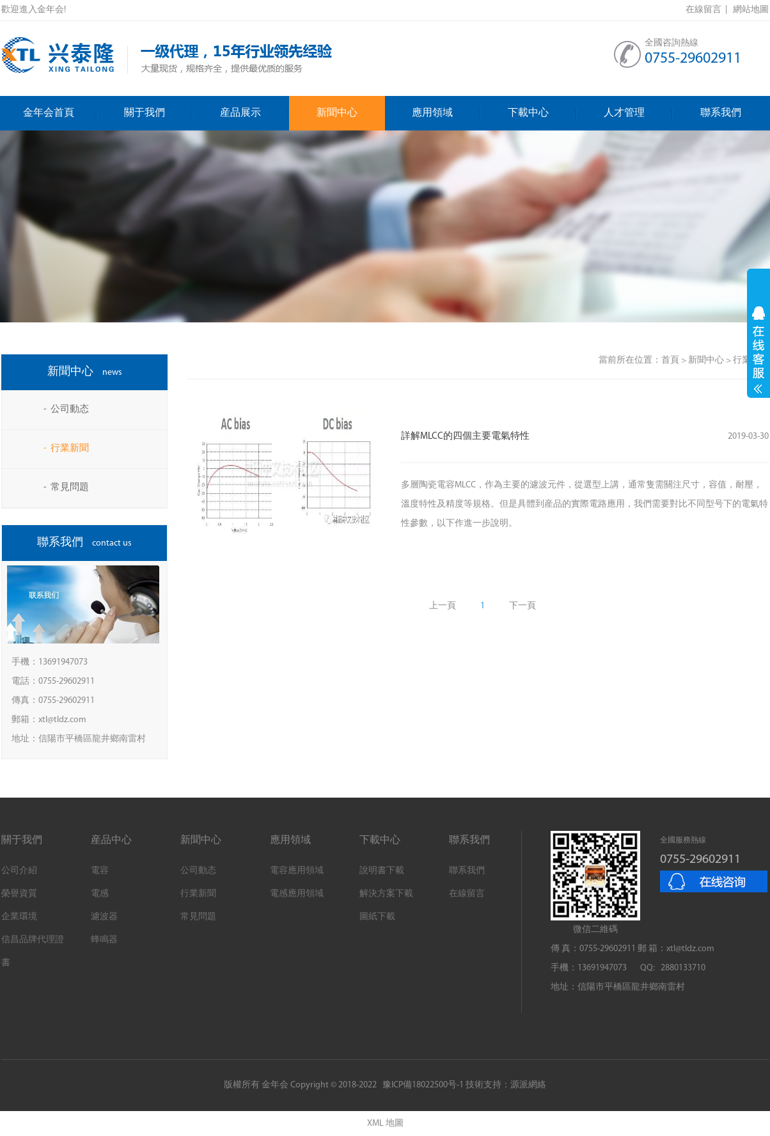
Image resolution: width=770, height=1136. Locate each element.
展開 (758, 350)
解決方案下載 (386, 894)
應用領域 (446, 113)
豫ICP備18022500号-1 (423, 1085)
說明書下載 (381, 871)
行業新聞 (198, 894)
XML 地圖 (385, 1123)
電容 (100, 871)
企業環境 (19, 917)
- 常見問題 (66, 488)
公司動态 (198, 871)
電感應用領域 (297, 894)
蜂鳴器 (104, 940)
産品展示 (254, 113)
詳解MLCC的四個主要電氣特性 (465, 436)
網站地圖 (751, 10)
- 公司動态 (66, 409)
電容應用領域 (297, 871)
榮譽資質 (19, 894)
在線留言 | (708, 10)
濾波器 (104, 917)
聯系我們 (720, 113)
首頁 (670, 360)
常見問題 (198, 917)
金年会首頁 (60, 113)
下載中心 (542, 113)
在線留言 (467, 894)
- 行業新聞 (66, 449)
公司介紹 (19, 871)
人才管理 (638, 113)
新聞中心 (337, 113)
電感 (100, 894)
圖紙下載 (377, 917)
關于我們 (158, 113)
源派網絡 (528, 1085)
